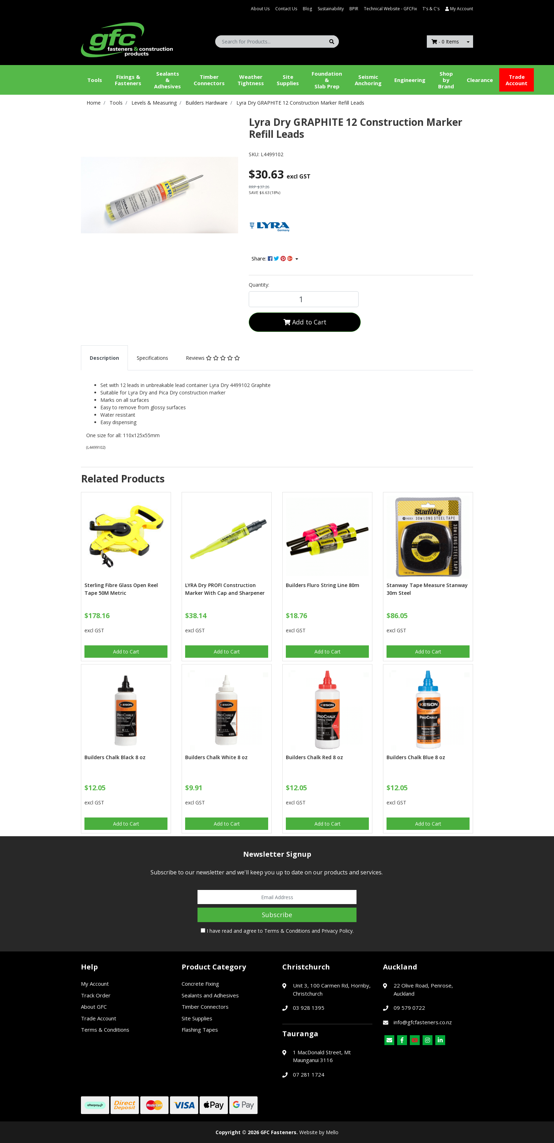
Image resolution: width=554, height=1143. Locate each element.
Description (104, 357)
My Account (95, 983)
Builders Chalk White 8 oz (216, 757)
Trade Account (517, 80)
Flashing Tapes (200, 1029)
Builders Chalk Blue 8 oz (416, 757)
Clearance (480, 79)
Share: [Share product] (273, 258)
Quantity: (259, 284)
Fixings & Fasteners (128, 80)
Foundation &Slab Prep (327, 80)
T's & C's (431, 9)
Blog (307, 9)
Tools (94, 79)
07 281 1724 (308, 1074)
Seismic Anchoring (368, 80)
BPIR (353, 9)
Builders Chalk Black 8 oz (115, 757)
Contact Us (286, 9)
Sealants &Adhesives (167, 80)
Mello (332, 1132)
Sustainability (331, 9)
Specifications (152, 357)
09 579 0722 (409, 1007)
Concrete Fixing (200, 983)
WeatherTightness (250, 80)
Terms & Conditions (287, 930)
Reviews (213, 357)
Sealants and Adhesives (210, 995)
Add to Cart (304, 322)
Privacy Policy (337, 930)
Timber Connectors (209, 80)
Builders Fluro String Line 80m (322, 585)
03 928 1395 (308, 1007)
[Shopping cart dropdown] (468, 41)
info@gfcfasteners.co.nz (423, 1022)
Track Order (96, 995)
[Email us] (389, 1040)
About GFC (94, 1006)
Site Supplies (288, 80)
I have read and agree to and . (277, 930)
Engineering (409, 79)
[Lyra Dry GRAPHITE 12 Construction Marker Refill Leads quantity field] (304, 299)
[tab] (104, 357)
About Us (260, 9)
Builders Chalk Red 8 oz (314, 757)
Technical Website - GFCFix (390, 9)
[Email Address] (277, 897)
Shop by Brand (446, 80)
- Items (445, 41)
